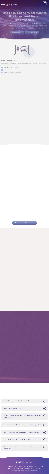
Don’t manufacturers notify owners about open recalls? (22, 432)
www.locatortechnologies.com (32, 468)
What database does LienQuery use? (16, 401)
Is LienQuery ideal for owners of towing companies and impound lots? (22, 416)
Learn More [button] (17, 32)
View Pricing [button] (32, 32)
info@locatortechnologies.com (34, 466)
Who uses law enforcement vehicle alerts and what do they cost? (22, 447)
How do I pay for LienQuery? (13, 408)
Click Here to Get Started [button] (24, 223)
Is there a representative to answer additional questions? (23, 425)
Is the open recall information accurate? (17, 439)
